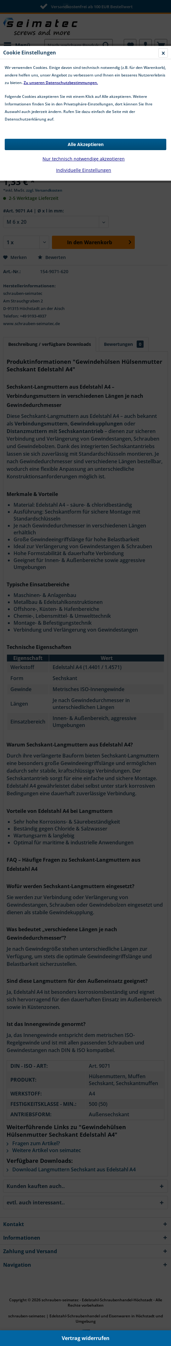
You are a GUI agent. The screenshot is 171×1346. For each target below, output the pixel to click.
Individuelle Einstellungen (83, 170)
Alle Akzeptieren (86, 144)
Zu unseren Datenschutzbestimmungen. (61, 82)
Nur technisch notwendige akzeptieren (84, 159)
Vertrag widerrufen (86, 1338)
